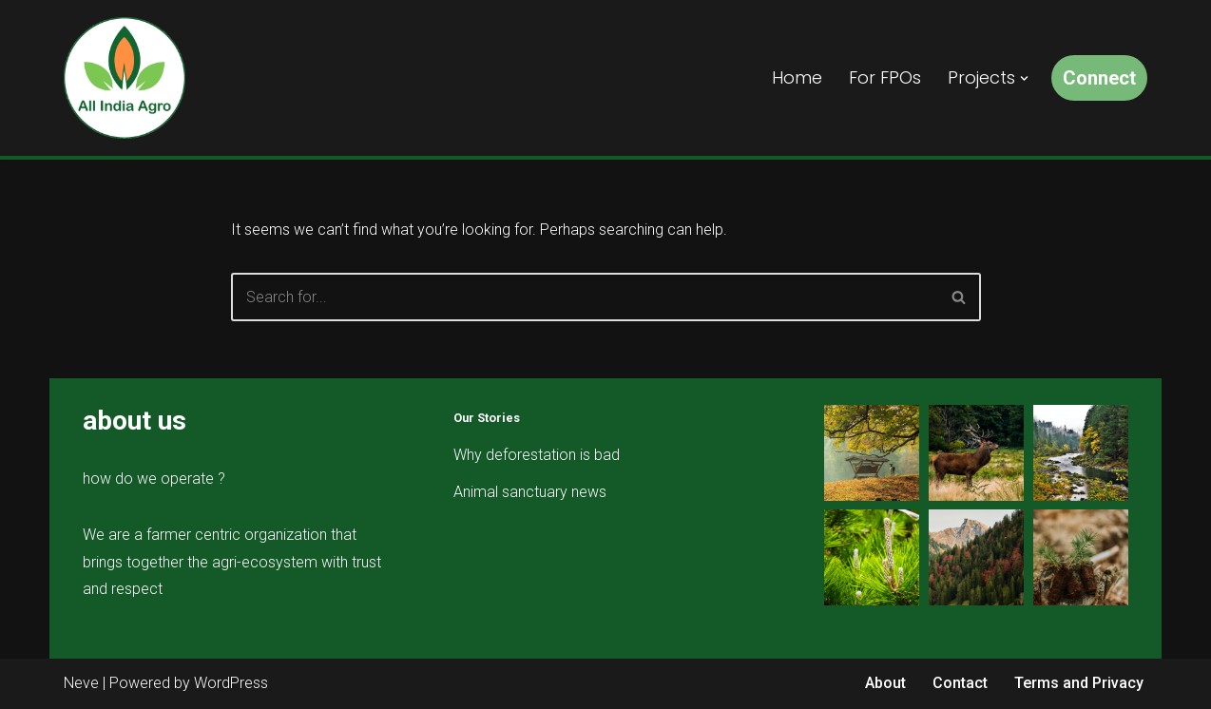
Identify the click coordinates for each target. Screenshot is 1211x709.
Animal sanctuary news (529, 492)
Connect (1099, 78)
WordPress (231, 683)
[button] (1024, 78)
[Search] (584, 297)
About (885, 683)
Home (797, 77)
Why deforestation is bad (536, 455)
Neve (81, 683)
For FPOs (885, 77)
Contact (960, 683)
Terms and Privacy (1079, 683)
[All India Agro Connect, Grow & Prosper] (124, 78)
